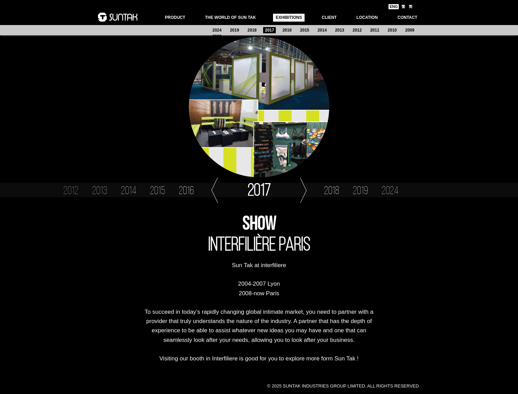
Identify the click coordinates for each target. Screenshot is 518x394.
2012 (357, 30)
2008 (217, 36)
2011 (374, 30)
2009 (410, 30)
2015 (304, 30)
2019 (234, 30)
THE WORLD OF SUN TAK (230, 17)
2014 (322, 30)
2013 (339, 30)
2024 (217, 30)
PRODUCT (175, 17)
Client (329, 17)
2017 (269, 30)
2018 (252, 30)
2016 (287, 30)
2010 (392, 30)
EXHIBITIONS (289, 17)
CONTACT (407, 17)
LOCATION (367, 17)
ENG (394, 6)
